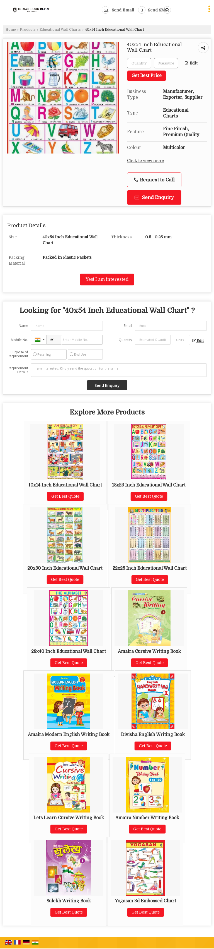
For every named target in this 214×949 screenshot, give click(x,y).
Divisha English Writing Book (153, 734)
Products (28, 30)
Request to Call (154, 180)
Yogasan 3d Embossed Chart (145, 901)
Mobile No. (19, 339)
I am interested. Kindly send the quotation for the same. (119, 370)
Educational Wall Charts (60, 30)
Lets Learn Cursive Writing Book (68, 817)
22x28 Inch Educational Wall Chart (150, 568)
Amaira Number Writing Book (147, 817)
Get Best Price (147, 75)
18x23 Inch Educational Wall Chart (149, 485)
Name (23, 325)
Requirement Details (18, 370)
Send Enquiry (154, 197)
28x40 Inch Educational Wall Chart (68, 651)
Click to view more (145, 161)
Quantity (125, 339)
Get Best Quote (65, 496)
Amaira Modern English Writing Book (69, 734)
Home (11, 30)
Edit (191, 63)
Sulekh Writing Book (69, 901)
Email (128, 325)
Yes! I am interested (107, 279)
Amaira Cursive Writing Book (149, 651)
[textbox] (166, 63)
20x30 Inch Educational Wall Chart (65, 568)
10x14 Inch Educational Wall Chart (65, 485)
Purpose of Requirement (18, 354)
